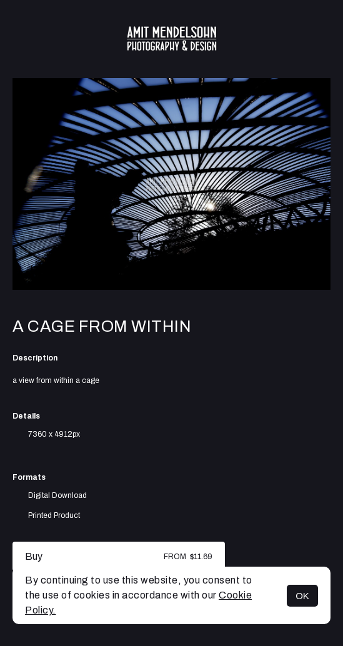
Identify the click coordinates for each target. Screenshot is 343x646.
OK (302, 595)
